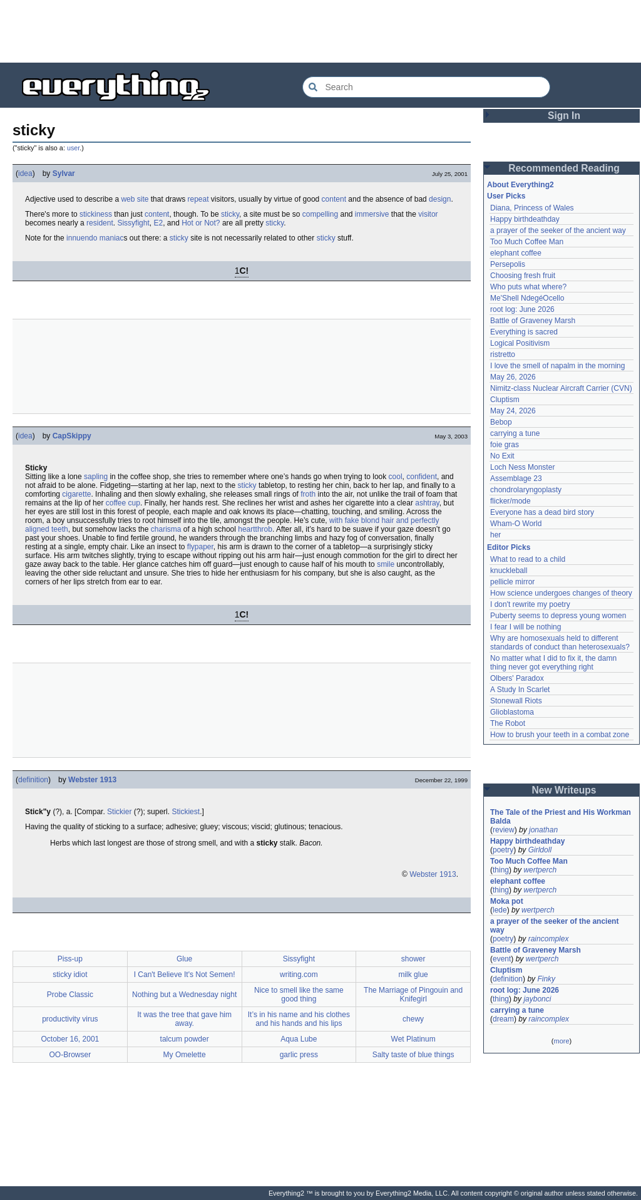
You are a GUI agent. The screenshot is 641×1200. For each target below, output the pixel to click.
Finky (546, 979)
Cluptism (505, 399)
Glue (184, 958)
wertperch (539, 870)
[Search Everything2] (426, 87)
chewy (413, 1019)
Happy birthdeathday (525, 219)
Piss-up (70, 958)
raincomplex (548, 938)
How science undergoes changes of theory (561, 593)
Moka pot (506, 901)
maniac (112, 238)
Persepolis (507, 264)
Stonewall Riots (516, 700)
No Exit (502, 456)
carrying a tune (515, 433)
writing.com (299, 974)
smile (385, 564)
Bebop (501, 422)
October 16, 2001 (70, 1039)
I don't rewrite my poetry (530, 604)
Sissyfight (133, 223)
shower (413, 958)
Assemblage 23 (516, 478)
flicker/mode (510, 501)
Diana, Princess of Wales (532, 208)
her (495, 534)
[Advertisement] (320, 31)
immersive (372, 214)
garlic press (299, 1054)
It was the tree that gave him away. (184, 1019)
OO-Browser (70, 1054)
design (440, 199)
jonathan (543, 829)
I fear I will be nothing (525, 627)
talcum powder (184, 1039)
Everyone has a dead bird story (542, 512)
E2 (158, 223)
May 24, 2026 (513, 410)
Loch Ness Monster (522, 467)
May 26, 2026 (513, 377)
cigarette (76, 494)
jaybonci (537, 999)
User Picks (506, 196)
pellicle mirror (512, 581)
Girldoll (539, 850)
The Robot (507, 723)
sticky (230, 214)
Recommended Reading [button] (564, 168)
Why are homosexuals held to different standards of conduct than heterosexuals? (560, 642)
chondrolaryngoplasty (526, 489)
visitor (428, 214)
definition (33, 779)
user (73, 148)
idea (25, 173)
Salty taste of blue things (413, 1054)
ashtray (427, 503)
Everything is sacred (524, 332)
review (504, 829)
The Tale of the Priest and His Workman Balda (561, 816)
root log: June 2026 (522, 309)
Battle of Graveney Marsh (532, 320)
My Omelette (184, 1054)
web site (134, 199)
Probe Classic (70, 994)
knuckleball (508, 570)
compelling (320, 214)
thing (501, 870)
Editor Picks (508, 547)
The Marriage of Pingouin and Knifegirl (413, 994)
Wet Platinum (413, 1039)
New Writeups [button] (564, 790)
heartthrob (255, 529)
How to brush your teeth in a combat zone (559, 734)
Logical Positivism (520, 343)
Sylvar (64, 173)
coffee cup (123, 503)
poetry (503, 850)
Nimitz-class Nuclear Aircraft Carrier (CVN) (561, 388)
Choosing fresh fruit (522, 275)
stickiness (95, 214)
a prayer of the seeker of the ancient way (558, 230)
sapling (96, 476)
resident (99, 223)
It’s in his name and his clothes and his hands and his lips (299, 1019)
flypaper (200, 546)
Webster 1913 (92, 779)
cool (396, 476)
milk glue (413, 974)
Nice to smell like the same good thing (299, 994)
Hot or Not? (201, 223)
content (334, 199)
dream (503, 1019)
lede (500, 910)
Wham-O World (515, 523)
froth (307, 494)
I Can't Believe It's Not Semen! (184, 974)
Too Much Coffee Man (526, 241)
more (561, 1041)
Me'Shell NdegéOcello (527, 298)
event (502, 958)
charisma (166, 529)
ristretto (502, 354)
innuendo (81, 238)
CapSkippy (72, 436)
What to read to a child (527, 559)
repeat (197, 199)
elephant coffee (515, 253)
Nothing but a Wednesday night (184, 994)
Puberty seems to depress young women (558, 615)
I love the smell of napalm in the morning (557, 365)
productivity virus (70, 1019)
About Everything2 (520, 184)
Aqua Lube (298, 1039)
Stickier (119, 811)
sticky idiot (70, 974)
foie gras (504, 444)
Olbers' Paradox (517, 678)
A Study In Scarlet (520, 689)
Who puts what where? (528, 286)
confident (421, 476)
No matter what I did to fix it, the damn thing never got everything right (554, 662)
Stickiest (186, 811)
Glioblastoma (512, 712)
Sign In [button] (564, 115)
